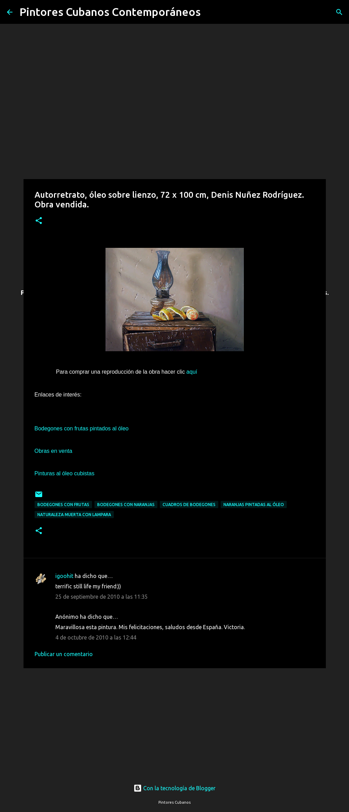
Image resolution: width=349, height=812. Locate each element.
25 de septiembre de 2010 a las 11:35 (101, 597)
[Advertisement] (175, 719)
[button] (39, 221)
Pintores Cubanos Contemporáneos (110, 12)
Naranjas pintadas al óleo (253, 504)
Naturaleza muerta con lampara (74, 514)
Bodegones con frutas (63, 504)
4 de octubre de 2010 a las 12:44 (95, 637)
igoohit (64, 576)
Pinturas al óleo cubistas (64, 473)
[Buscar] (210, 12)
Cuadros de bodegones (189, 504)
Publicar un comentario (64, 654)
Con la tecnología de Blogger (174, 788)
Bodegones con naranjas (126, 504)
